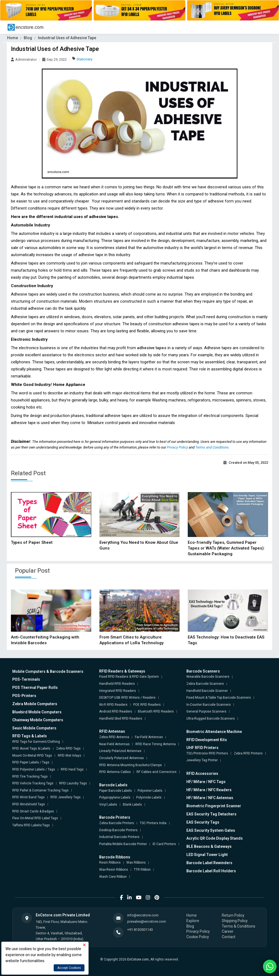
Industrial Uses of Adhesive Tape (67, 38)
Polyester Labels (150, 791)
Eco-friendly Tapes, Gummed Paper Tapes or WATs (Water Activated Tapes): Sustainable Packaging (226, 548)
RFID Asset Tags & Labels (31, 748)
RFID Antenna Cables (115, 772)
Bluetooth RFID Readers (156, 711)
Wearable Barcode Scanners (207, 677)
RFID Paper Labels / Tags (30, 762)
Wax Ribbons (136, 862)
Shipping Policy (235, 921)
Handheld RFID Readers (117, 684)
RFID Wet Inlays (69, 755)
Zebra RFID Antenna (114, 737)
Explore (192, 921)
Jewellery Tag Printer (202, 760)
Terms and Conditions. (212, 447)
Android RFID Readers (115, 711)
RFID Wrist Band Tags (28, 797)
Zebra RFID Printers (248, 753)
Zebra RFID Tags (68, 748)
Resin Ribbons (110, 862)
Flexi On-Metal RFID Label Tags (35, 818)
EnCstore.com (138, 959)
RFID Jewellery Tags (65, 797)
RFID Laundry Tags (73, 783)
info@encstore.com (143, 915)
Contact (228, 937)
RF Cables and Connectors (157, 772)
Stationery (84, 59)
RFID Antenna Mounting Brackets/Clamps (130, 765)
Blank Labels (132, 804)
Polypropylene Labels (115, 797)
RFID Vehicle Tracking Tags (32, 783)
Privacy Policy (178, 447)
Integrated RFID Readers (117, 691)
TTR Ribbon (142, 869)
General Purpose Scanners (206, 711)
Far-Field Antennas (149, 737)
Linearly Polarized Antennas (120, 751)
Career (227, 931)
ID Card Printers (164, 844)
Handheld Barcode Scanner (207, 691)
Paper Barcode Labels (115, 791)
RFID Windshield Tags (28, 804)
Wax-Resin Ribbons (113, 869)
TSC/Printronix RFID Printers (207, 753)
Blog (28, 38)
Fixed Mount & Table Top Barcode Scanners (218, 697)
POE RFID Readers (147, 705)
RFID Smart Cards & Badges (33, 811)
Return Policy (233, 915)
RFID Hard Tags (72, 769)
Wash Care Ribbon (113, 877)
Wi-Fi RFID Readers (113, 705)
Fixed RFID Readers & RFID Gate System (129, 677)
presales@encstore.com (146, 921)
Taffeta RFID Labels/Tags (31, 825)
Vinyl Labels (108, 804)
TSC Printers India (153, 823)
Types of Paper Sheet (32, 542)
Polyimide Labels (149, 797)
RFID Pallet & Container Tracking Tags (40, 790)
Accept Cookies (69, 968)
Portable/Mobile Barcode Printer (123, 844)
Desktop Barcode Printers (118, 830)
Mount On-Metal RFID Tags (32, 755)
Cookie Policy (197, 937)
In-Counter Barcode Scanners (208, 705)
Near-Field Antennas (114, 744)
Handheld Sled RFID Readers (120, 718)
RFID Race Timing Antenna (155, 744)
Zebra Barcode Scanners (205, 684)
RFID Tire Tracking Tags (30, 776)
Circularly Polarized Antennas (121, 758)
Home (12, 38)
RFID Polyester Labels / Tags (33, 769)
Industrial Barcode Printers (119, 837)
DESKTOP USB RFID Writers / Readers (127, 697)
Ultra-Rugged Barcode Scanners (210, 718)
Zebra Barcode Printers (116, 823)
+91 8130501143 (140, 930)
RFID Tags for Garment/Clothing (36, 742)
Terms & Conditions (238, 926)
